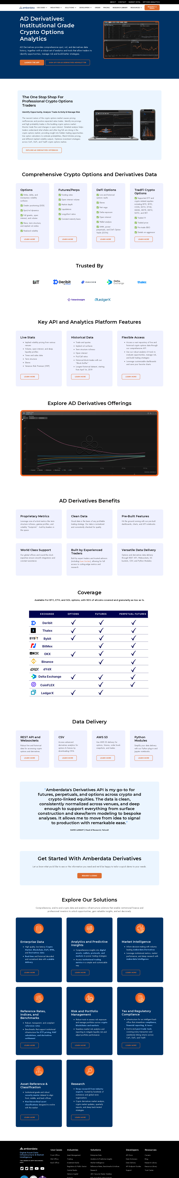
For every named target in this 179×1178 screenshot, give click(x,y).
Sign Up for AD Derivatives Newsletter (68, 63)
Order (97, 7)
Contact (122, 2)
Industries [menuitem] (73, 1150)
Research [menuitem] (94, 1170)
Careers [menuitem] (147, 1155)
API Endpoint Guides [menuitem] (133, 1166)
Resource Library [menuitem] (150, 1166)
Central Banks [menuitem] (73, 1170)
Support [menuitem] (128, 1170)
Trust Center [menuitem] (148, 1170)
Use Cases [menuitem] (56, 1150)
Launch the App (31, 63)
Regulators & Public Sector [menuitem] (77, 1166)
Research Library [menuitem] (150, 1163)
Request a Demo (152, 7)
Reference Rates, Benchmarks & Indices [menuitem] (105, 1166)
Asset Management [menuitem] (74, 1155)
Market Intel (134, 2)
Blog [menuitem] (145, 1159)
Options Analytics (151, 2)
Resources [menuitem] (150, 1150)
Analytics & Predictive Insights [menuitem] (101, 1159)
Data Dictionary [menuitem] (131, 1159)
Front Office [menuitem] (54, 1155)
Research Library (120, 7)
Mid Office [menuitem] (54, 1159)
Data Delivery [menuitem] (131, 1163)
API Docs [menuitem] (129, 1155)
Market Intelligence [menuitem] (97, 1163)
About (113, 2)
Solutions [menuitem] (96, 1150)
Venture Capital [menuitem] (73, 1174)
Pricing (106, 7)
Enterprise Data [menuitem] (96, 1155)
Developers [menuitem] (132, 1150)
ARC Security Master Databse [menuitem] (101, 1174)
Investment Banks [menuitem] (74, 1163)
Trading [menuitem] (70, 1159)
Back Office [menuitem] (54, 1163)
